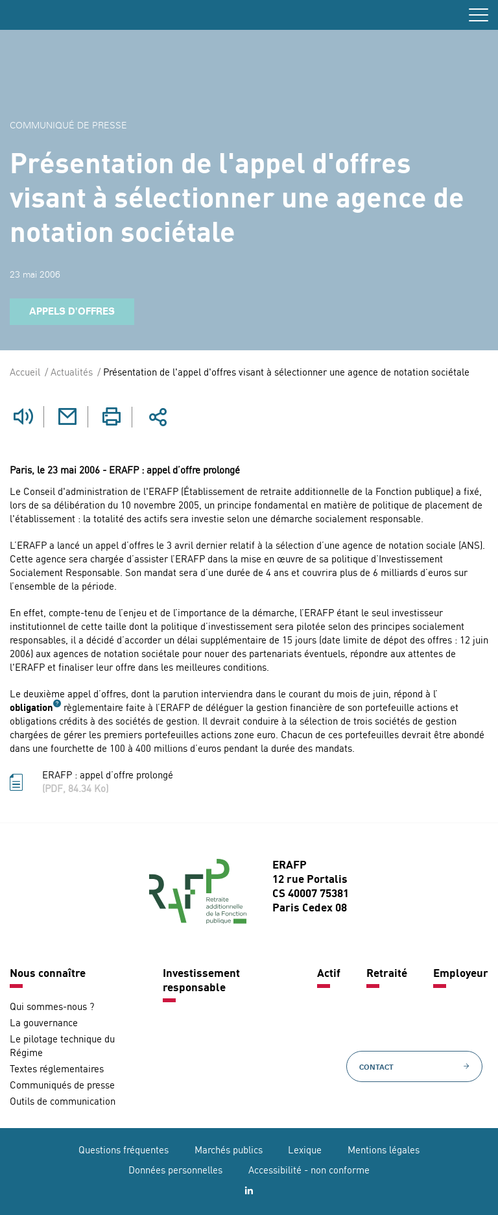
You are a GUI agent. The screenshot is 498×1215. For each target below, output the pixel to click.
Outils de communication (62, 1102)
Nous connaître (48, 974)
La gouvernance (44, 1024)
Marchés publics (229, 1151)
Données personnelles (175, 1171)
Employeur (460, 974)
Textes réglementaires (57, 1070)
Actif (328, 974)
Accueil (25, 373)
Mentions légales (384, 1151)
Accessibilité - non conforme (309, 1171)
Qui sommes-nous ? (52, 1008)
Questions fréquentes (123, 1151)
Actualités (72, 373)
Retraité (386, 974)
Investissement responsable (201, 981)
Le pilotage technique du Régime (62, 1047)
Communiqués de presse (62, 1086)
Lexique (305, 1151)
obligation (31, 709)
